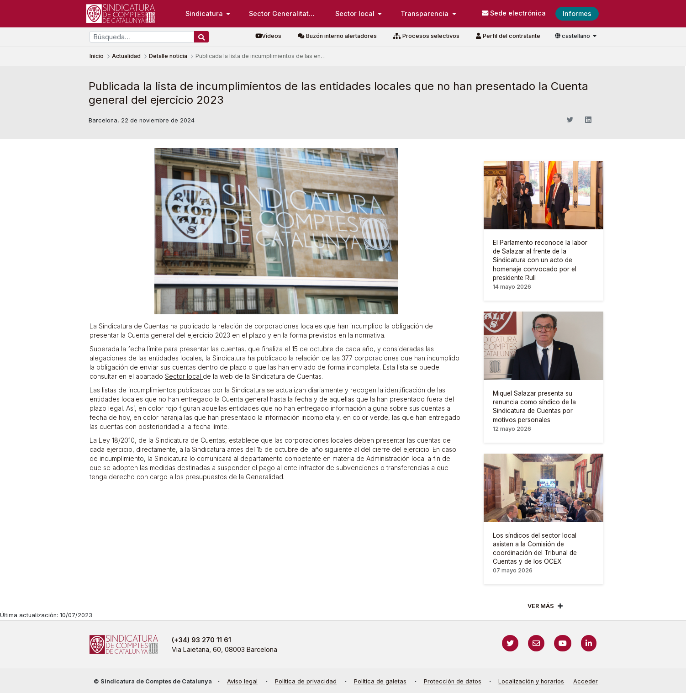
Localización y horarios (531, 681)
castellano (573, 35)
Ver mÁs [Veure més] (541, 606)
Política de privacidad (306, 681)
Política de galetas (380, 681)
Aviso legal (242, 681)
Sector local (184, 376)
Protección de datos (452, 681)
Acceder (585, 681)
